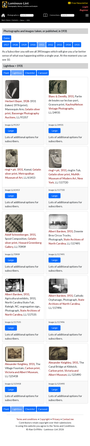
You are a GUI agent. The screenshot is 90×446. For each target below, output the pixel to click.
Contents (15, 20)
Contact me (68, 419)
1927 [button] (6, 44)
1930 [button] (32, 44)
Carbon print (32, 368)
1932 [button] (50, 44)
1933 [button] (59, 44)
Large (11, 130)
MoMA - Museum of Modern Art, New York (66, 178)
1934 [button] (68, 44)
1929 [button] (24, 44)
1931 (71, 96)
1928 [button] (15, 44)
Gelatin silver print (59, 174)
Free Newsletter (78, 3)
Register (84, 10)
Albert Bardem (57, 231)
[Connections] (67, 15)
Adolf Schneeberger (16, 234)
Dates (22, 20)
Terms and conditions (26, 419)
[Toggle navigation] (87, 15)
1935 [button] (77, 44)
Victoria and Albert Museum (21, 372)
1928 (26, 101)
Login (85, 6)
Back (3, 20)
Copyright (45, 419)
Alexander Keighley (16, 364)
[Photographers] (27, 15)
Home (8, 20)
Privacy (56, 419)
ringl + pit (10, 169)
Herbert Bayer (13, 101)
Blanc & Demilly (58, 96)
